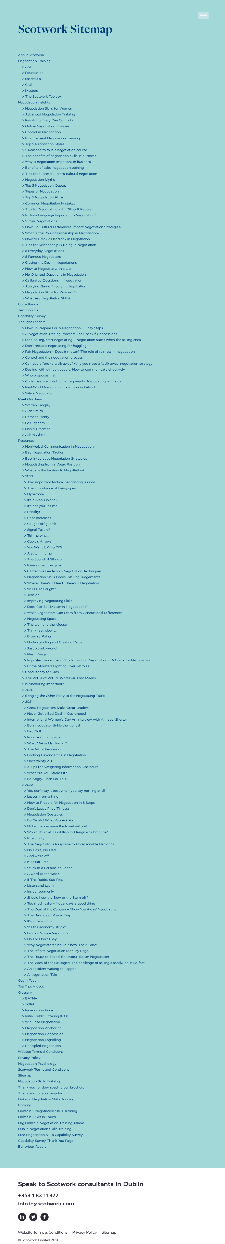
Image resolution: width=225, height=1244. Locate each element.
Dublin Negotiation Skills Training (44, 1129)
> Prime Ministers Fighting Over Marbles (56, 666)
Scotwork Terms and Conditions (44, 1069)
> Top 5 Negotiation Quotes (44, 185)
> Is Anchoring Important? (43, 684)
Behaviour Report (32, 1146)
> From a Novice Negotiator (46, 933)
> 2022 (27, 785)
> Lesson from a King (41, 796)
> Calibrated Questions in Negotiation (52, 280)
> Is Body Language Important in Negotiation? (59, 215)
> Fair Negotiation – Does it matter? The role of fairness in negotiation (78, 351)
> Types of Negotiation (40, 191)
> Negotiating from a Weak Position (51, 464)
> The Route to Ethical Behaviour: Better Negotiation (66, 957)
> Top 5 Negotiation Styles (43, 144)
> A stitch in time (38, 553)
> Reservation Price (37, 1010)
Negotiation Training (34, 61)
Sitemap (24, 1075)
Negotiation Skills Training (39, 1081)
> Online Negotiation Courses (46, 126)
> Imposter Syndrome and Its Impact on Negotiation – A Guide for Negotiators (87, 660)
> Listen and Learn (39, 885)
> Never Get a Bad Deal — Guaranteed (55, 714)
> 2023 (27, 476)
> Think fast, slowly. (40, 630)
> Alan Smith (32, 411)
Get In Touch (28, 980)
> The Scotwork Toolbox (42, 96)
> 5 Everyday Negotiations (43, 251)
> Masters (30, 90)
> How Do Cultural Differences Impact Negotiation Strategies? (72, 227)
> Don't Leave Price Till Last (46, 808)
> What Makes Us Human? (45, 743)
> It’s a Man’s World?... (42, 500)
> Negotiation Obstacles (43, 814)
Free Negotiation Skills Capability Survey (50, 1135)
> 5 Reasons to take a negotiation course (54, 150)
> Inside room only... (40, 891)
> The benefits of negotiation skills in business (59, 156)
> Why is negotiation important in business (56, 162)
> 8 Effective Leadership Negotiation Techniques (63, 571)
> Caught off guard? (40, 524)
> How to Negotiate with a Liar (47, 269)
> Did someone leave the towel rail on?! (55, 826)
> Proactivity (34, 838)
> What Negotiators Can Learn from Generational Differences (73, 613)
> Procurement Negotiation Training (51, 138)
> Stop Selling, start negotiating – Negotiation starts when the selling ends (81, 340)
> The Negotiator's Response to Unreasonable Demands (69, 844)
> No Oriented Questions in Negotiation (54, 274)
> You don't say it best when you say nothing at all (64, 791)
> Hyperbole (34, 494)
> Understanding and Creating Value (53, 642)
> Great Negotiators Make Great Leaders (56, 708)
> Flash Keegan (36, 654)
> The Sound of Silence (43, 559)
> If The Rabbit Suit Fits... (44, 880)
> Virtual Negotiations (39, 221)
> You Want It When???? (43, 547)
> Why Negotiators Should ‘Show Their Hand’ (60, 945)
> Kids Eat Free (36, 862)
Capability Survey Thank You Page (45, 1141)
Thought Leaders (32, 322)
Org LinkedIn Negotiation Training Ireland (51, 1123)
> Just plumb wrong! (40, 648)
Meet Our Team (30, 399)
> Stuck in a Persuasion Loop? (48, 868)
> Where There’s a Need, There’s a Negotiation (61, 583)
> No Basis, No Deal (40, 850)
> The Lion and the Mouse (45, 624)
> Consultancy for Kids (40, 672)
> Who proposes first (39, 375)
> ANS (27, 67)
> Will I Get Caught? (40, 589)
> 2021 (27, 702)
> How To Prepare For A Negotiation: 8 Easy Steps (62, 328)
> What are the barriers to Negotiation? (53, 470)
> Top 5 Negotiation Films (43, 197)
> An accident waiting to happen (50, 969)
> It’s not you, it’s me (40, 506)
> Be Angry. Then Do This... (46, 779)
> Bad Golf (32, 731)
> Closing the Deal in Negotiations (49, 262)
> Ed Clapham (33, 423)
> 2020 (28, 690)
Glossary (25, 992)
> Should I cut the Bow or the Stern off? (56, 897)
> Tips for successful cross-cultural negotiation (59, 174)
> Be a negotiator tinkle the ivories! (52, 725)
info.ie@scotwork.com (46, 1204)
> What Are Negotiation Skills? (46, 298)
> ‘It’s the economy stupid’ (45, 927)
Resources (26, 441)
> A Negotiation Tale (40, 974)
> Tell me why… (36, 535)
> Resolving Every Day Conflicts (47, 120)
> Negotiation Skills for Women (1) (49, 292)
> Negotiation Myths (38, 180)
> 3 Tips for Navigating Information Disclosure (61, 767)
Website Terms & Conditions (41, 1052)
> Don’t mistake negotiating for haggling (54, 346)
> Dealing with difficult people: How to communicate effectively (73, 369)
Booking (25, 1105)
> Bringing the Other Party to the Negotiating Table (63, 696)
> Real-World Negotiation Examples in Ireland (58, 387)
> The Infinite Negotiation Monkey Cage (56, 951)
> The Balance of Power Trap (47, 915)
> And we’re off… (38, 856)
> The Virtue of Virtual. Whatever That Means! (59, 678)
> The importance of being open (50, 488)
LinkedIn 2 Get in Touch (37, 1117)
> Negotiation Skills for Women (47, 108)
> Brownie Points (38, 636)
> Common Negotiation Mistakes (48, 203)
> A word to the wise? (41, 874)
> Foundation (32, 73)
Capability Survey (32, 316)
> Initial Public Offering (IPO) (45, 1016)
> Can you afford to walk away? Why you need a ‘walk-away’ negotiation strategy (87, 363)
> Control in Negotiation (41, 132)
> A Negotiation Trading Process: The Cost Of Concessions (69, 334)
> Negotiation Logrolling (41, 1040)
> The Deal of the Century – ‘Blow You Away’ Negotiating (70, 909)
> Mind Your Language (42, 737)
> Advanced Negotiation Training (48, 114)
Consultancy (28, 304)
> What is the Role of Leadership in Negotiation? (60, 233)
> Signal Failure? (37, 530)
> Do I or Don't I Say (40, 939)
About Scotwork (31, 55)
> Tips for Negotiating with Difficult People (56, 209)
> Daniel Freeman (36, 429)
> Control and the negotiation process (52, 357)
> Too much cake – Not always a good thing (59, 903)
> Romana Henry (35, 417)
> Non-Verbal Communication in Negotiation (58, 446)
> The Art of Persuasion (43, 749)
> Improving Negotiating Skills (48, 601)
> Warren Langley (36, 405)
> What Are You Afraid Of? (45, 773)
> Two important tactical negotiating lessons (60, 482)
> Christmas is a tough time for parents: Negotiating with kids (71, 381)
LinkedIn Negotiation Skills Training (46, 1099)
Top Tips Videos (31, 986)
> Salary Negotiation (38, 393)
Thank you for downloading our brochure (51, 1087)
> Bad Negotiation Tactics (43, 452)
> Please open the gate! (43, 565)
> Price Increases (37, 518)
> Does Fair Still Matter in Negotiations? (56, 607)
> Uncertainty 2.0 (38, 761)
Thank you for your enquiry (40, 1093)
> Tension (32, 595)
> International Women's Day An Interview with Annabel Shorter (75, 719)
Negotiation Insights (34, 102)
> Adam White (33, 435)
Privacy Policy (29, 1058)
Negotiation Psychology (37, 1064)
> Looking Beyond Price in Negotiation (55, 755)
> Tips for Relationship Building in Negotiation (59, 245)
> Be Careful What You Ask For (49, 820)
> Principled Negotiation (41, 1046)
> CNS (27, 85)
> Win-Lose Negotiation (41, 1022)
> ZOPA (28, 1004)
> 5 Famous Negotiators (41, 257)
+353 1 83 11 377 (38, 1195)
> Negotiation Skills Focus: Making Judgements (62, 577)
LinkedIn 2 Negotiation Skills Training (47, 1111)
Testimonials (28, 310)
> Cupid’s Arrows (38, 541)
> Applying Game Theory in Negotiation (54, 286)
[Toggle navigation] (203, 15)
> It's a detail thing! (39, 921)
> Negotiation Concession (42, 1034)
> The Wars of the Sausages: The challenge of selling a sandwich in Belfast (84, 963)
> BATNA (29, 998)
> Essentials (31, 79)
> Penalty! (32, 512)
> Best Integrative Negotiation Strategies (54, 458)
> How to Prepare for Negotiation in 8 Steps (59, 803)
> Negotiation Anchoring (42, 1028)
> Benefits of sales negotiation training (53, 168)
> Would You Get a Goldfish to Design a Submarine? (66, 832)
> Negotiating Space (40, 619)
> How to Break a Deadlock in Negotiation (56, 239)
